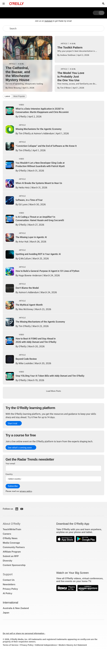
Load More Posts (53, 390)
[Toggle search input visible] (103, 3)
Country (9, 473)
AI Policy (7, 593)
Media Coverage (11, 543)
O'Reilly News (10, 538)
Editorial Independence (46, 645)
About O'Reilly (11, 523)
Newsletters (9, 584)
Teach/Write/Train (12, 529)
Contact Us (8, 580)
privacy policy (26, 490)
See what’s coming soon (20, 447)
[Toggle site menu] (3, 3)
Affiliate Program (12, 552)
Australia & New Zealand (16, 608)
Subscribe (13, 486)
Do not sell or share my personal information (24, 633)
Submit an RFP (11, 556)
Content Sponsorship (14, 565)
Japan (6, 612)
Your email (10, 463)
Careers (7, 534)
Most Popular (19, 96)
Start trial (12, 423)
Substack (48, 21)
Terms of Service (10, 645)
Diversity (7, 560)
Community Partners (14, 547)
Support (8, 574)
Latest (7, 96)
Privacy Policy (10, 589)
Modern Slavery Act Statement (73, 645)
